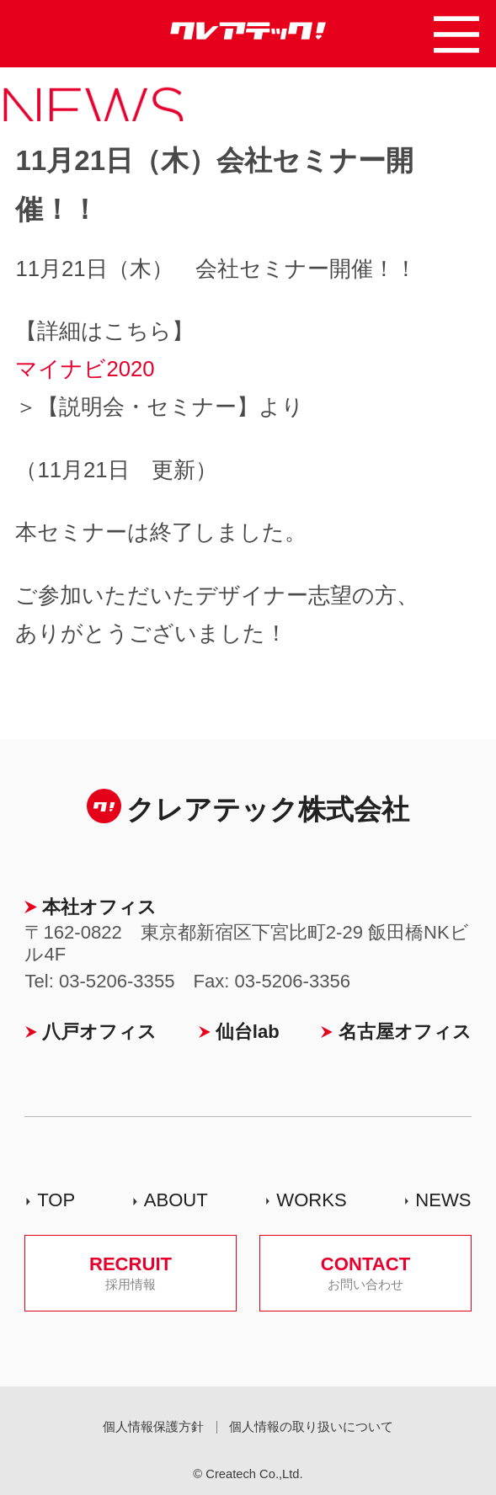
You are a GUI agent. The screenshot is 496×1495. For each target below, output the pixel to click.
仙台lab (248, 1031)
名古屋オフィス (405, 1031)
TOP (56, 1199)
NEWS (443, 1199)
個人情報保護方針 (153, 1427)
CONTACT (365, 1272)
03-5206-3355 (117, 981)
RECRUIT (130, 1272)
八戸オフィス (99, 1031)
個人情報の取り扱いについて (311, 1427)
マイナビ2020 (84, 368)
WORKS (311, 1199)
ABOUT (176, 1199)
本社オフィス (99, 907)
